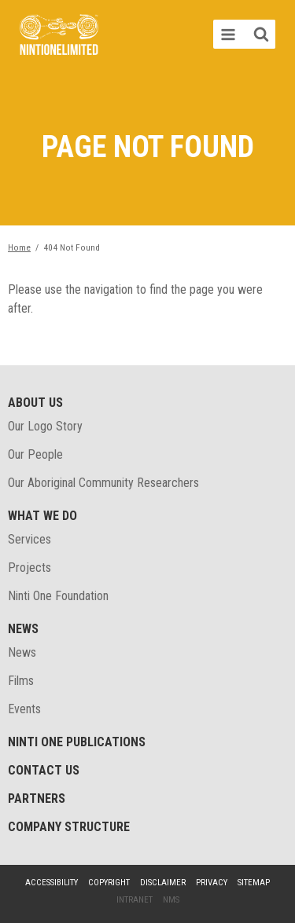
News (23, 628)
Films (21, 680)
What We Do (42, 515)
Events (24, 708)
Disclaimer (163, 882)
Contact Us (43, 770)
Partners (36, 798)
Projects (29, 567)
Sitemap (254, 882)
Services (29, 539)
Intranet (134, 900)
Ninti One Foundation (58, 595)
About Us (35, 402)
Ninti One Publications (77, 741)
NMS (171, 900)
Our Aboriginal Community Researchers (103, 482)
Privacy (211, 882)
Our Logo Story (45, 426)
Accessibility (51, 882)
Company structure (69, 826)
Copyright (109, 882)
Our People (35, 454)
